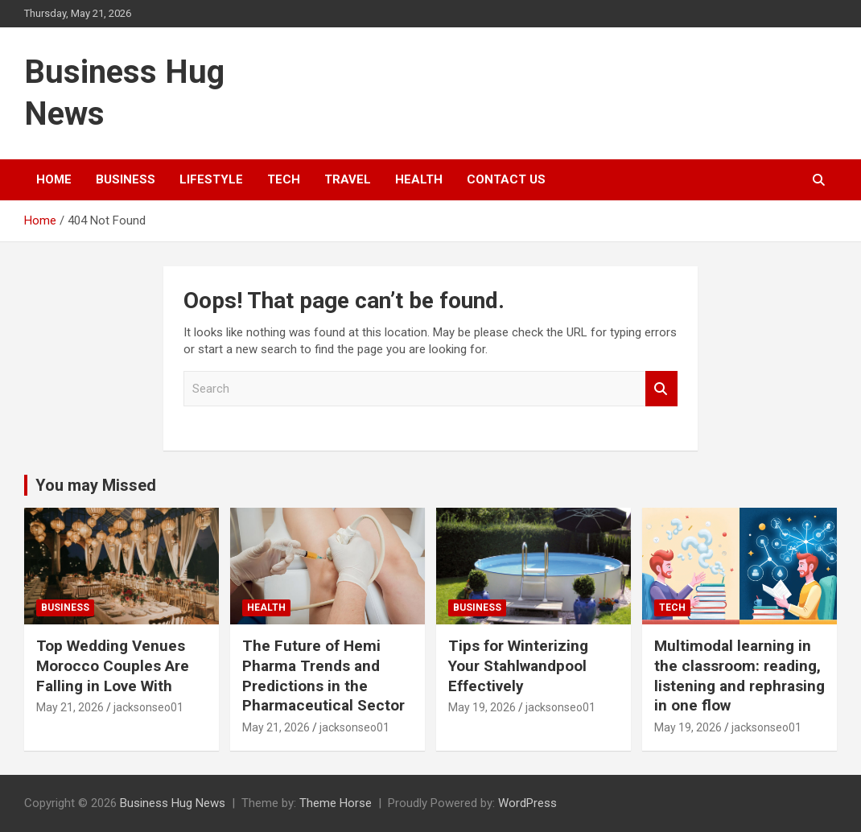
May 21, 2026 (70, 707)
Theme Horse (335, 803)
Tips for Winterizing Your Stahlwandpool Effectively (518, 665)
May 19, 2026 (482, 707)
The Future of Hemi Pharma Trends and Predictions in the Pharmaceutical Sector (323, 675)
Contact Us (506, 179)
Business (125, 179)
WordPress (527, 803)
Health (419, 179)
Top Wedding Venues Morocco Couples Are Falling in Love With (112, 665)
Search (661, 389)
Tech (283, 179)
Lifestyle (211, 179)
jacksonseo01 (148, 707)
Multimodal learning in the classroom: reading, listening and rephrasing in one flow (739, 675)
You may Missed (95, 485)
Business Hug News (172, 803)
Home (54, 179)
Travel (347, 179)
